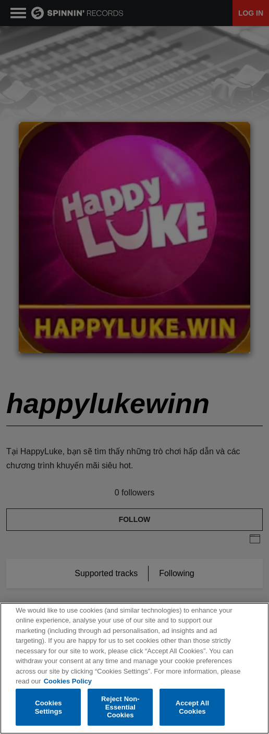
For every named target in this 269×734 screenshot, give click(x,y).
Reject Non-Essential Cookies (120, 707)
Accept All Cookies (192, 708)
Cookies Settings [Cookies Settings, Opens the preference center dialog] (48, 708)
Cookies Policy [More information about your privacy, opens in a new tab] (68, 682)
